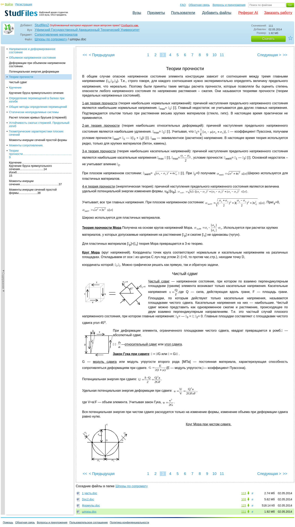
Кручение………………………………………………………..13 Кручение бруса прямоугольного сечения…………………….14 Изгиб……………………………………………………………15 (40, 163)
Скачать (268, 38)
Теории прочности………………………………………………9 (40, 148)
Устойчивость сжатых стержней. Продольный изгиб (39, 118)
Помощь (8, 522)
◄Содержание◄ (3, 118)
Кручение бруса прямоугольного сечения (36, 87)
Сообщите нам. (130, 25)
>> (285, 55)
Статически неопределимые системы (34, 106)
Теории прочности (21, 71)
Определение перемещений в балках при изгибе (36, 94)
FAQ (183, 5)
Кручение (15, 81)
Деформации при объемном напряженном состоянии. (37, 59)
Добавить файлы (216, 13)
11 (222, 55)
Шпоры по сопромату (51, 39)
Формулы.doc (91, 505)
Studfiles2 (42, 25)
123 (243, 505)
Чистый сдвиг (18, 76)
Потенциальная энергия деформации (34, 65)
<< (85, 55)
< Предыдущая (102, 55)
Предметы (156, 13)
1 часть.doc (89, 493)
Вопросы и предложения (229, 5)
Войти (9, 4)
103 (243, 499)
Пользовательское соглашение (88, 522)
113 (243, 493)
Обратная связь (199, 5)
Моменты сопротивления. (26, 139)
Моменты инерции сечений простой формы (38, 134)
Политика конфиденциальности (129, 522)
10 (214, 55)
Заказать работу (278, 13)
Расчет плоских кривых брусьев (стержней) (38, 111)
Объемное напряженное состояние (32, 51)
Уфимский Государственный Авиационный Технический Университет (87, 30)
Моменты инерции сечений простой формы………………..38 (33, 185)
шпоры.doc (89, 511)
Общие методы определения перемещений (38, 101)
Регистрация (23, 4)
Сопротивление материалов (56, 34)
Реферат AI (248, 13)
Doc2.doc (88, 499)
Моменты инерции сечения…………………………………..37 (35, 177)
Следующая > (269, 55)
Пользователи (183, 13)
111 (243, 511)
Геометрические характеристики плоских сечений (36, 127)
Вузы (137, 13)
